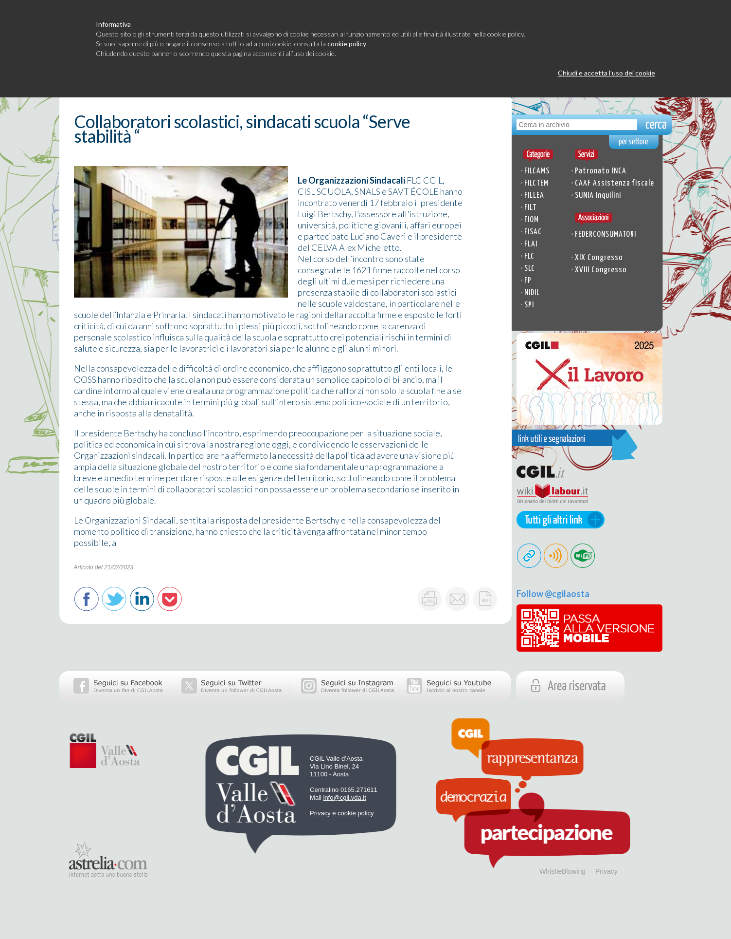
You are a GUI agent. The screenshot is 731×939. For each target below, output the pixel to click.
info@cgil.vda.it (344, 797)
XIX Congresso (599, 258)
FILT (530, 208)
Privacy (606, 871)
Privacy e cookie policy (342, 813)
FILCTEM (536, 183)
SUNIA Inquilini (598, 195)
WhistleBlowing (562, 871)
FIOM (531, 220)
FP (528, 281)
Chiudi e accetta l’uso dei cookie (606, 73)
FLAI (530, 244)
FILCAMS (537, 171)
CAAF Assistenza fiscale (614, 183)
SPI (529, 305)
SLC (529, 268)
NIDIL (532, 293)
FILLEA (534, 195)
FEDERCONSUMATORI (605, 234)
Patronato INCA (600, 171)
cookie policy (346, 43)
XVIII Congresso (601, 270)
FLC (529, 256)
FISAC (533, 232)
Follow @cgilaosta (553, 593)
